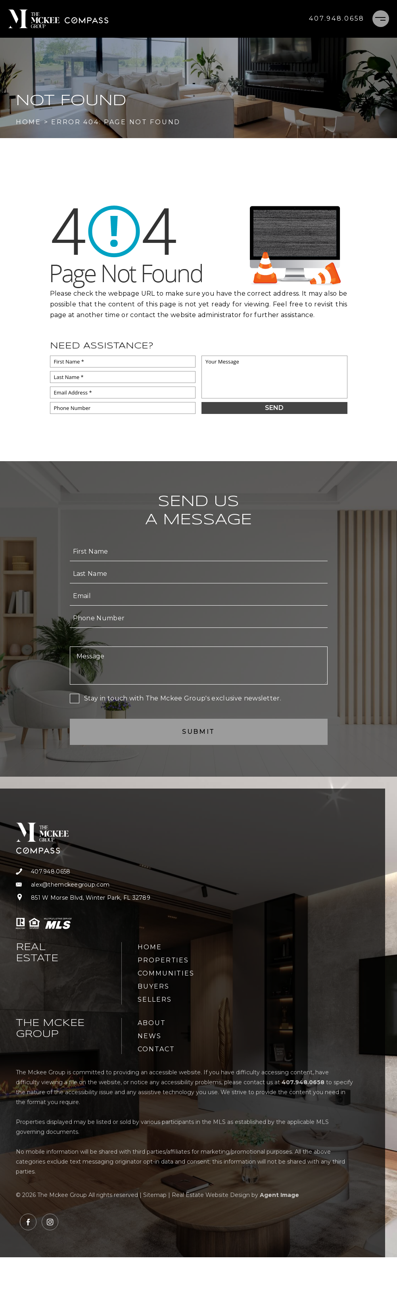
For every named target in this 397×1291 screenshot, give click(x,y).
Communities (166, 973)
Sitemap (155, 1195)
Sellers (154, 999)
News (149, 1036)
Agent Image (279, 1195)
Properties (163, 960)
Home (150, 947)
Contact (156, 1049)
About (152, 1023)
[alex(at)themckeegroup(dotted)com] (83, 885)
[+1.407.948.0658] (336, 18)
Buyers (153, 986)
